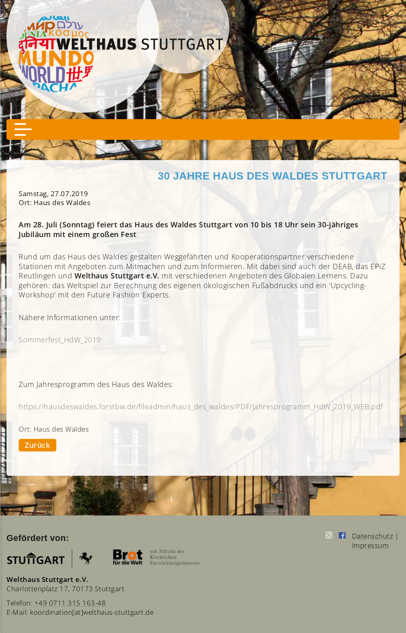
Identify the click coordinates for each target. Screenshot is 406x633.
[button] (23, 129)
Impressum (370, 545)
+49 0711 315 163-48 (70, 602)
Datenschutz (372, 536)
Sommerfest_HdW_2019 (60, 339)
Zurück (37, 445)
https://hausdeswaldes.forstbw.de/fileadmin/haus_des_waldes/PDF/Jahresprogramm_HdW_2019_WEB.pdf (201, 406)
